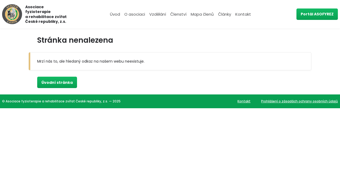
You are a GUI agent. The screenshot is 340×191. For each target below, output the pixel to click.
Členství (178, 14)
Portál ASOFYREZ (317, 14)
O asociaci (134, 14)
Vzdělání (157, 14)
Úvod (115, 14)
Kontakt (243, 14)
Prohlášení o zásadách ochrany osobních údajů (299, 101)
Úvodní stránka (57, 82)
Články (224, 14)
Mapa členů (202, 14)
